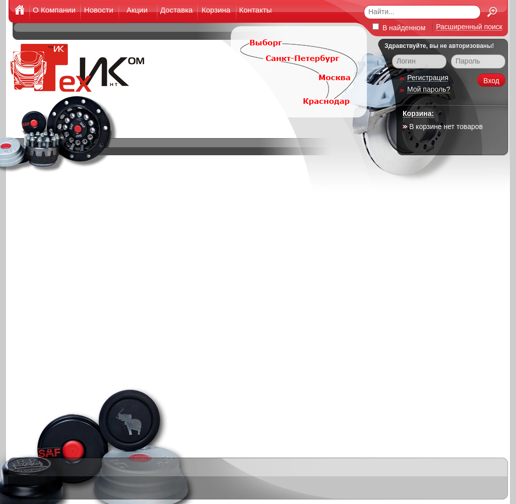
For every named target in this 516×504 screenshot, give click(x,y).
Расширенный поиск (469, 27)
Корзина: (418, 113)
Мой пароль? (428, 89)
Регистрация (427, 78)
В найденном (398, 27)
